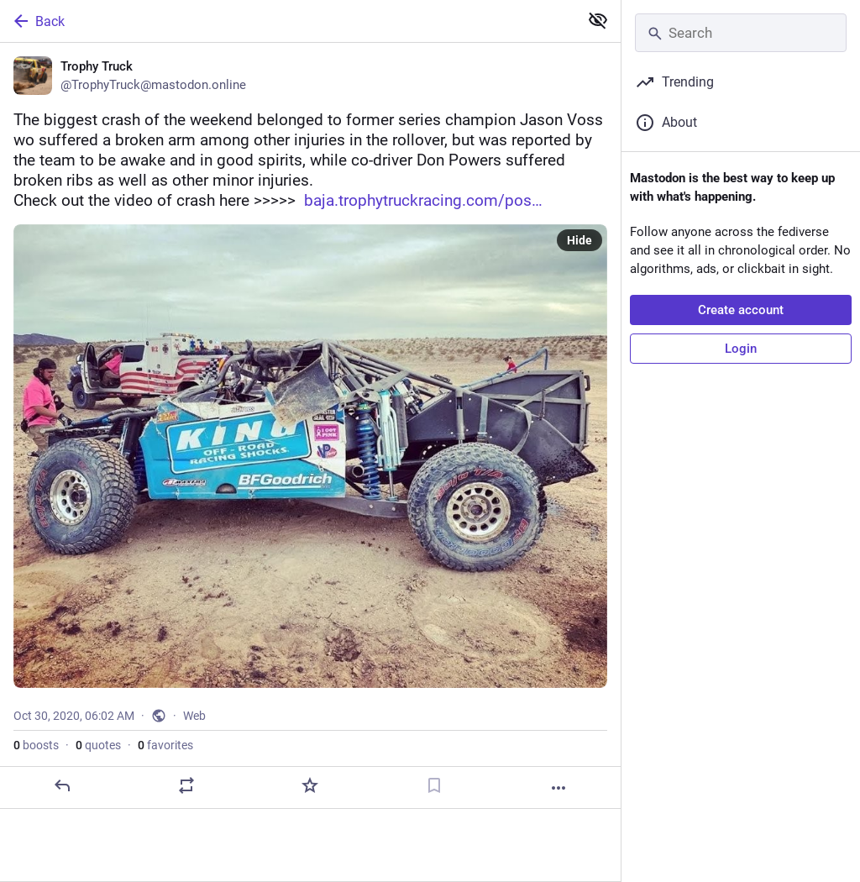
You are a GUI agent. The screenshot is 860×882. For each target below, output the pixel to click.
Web (194, 715)
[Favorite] (310, 785)
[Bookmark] (434, 785)
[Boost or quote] (186, 785)
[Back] (287, 21)
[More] (558, 788)
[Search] (741, 32)
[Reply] (62, 785)
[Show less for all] (598, 20)
